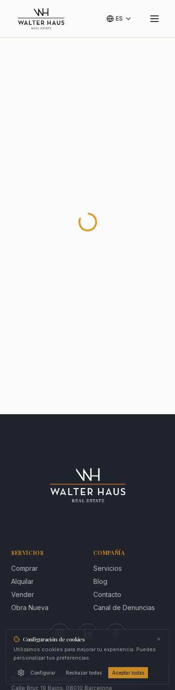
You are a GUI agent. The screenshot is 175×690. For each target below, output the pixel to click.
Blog (100, 581)
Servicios (107, 568)
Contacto (107, 594)
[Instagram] (59, 634)
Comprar (24, 568)
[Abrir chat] (154, 669)
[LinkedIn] (87, 634)
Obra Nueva (30, 607)
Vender (22, 594)
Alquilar (22, 581)
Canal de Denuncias (124, 607)
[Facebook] (115, 634)
